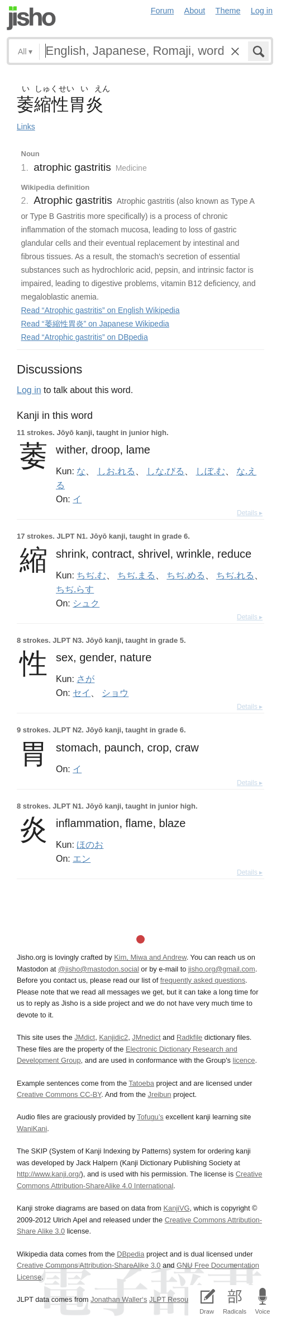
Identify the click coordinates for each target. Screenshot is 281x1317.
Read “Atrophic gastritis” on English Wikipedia (100, 310)
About (195, 10)
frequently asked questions (202, 980)
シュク (86, 603)
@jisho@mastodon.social (98, 969)
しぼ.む (210, 471)
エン (82, 858)
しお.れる (116, 471)
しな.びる (165, 471)
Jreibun (159, 1094)
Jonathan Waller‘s (119, 1299)
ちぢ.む (91, 575)
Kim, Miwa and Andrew (150, 957)
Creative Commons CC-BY (59, 1094)
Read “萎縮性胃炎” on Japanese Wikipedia (95, 323)
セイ (82, 692)
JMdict (84, 1037)
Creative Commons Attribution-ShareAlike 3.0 (88, 1265)
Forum (162, 10)
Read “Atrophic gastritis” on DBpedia (84, 337)
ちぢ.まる (136, 575)
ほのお (90, 844)
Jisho (31, 18)
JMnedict (146, 1037)
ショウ (115, 692)
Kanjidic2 (113, 1037)
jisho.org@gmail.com (221, 969)
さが (85, 678)
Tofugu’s (150, 1117)
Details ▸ (250, 513)
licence (244, 1060)
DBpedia (130, 1254)
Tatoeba (141, 1083)
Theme (228, 10)
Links (26, 126)
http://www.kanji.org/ (49, 1174)
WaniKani (32, 1128)
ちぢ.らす (75, 589)
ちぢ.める (185, 575)
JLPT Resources (175, 1299)
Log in (262, 10)
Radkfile (189, 1037)
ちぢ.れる (235, 575)
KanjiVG (176, 1208)
